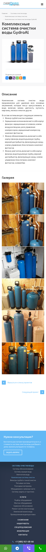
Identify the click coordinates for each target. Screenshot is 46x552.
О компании (23, 520)
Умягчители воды (23, 475)
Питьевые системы (23, 483)
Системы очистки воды (23, 466)
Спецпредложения (23, 527)
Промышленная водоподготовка (23, 514)
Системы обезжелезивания (23, 469)
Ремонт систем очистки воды (23, 509)
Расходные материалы (23, 486)
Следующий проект (33, 392)
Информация (23, 531)
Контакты (22, 535)
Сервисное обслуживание (23, 506)
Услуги (23, 497)
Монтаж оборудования (23, 503)
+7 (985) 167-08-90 (24, 541)
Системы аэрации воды (23, 472)
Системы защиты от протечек (23, 492)
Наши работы (23, 524)
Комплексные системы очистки (23, 477)
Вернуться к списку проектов (17, 382)
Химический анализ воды (23, 512)
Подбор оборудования (23, 500)
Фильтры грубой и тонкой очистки (23, 480)
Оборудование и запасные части (23, 489)
